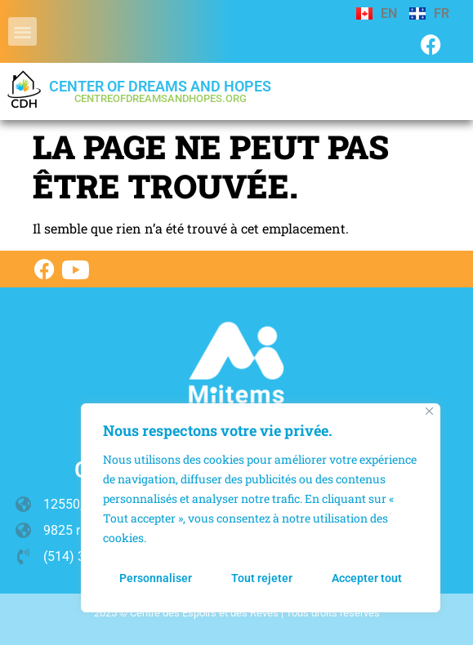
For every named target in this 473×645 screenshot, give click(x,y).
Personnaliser (155, 578)
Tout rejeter (261, 578)
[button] (22, 31)
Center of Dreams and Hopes (160, 91)
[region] (260, 507)
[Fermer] (429, 411)
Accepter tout (367, 578)
